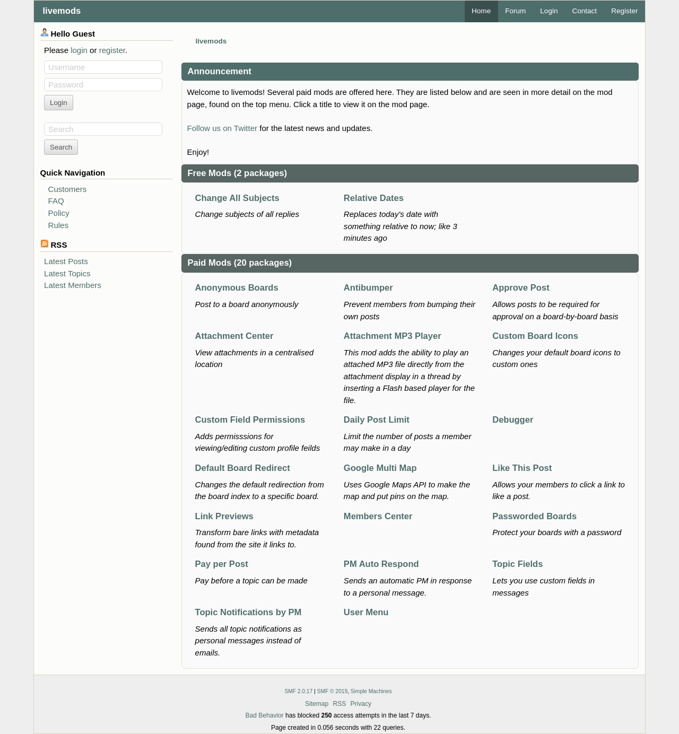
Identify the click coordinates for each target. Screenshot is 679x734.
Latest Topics (67, 273)
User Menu (366, 612)
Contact (584, 11)
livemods (62, 11)
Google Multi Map (380, 468)
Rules (58, 225)
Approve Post (520, 288)
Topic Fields (517, 564)
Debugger (512, 420)
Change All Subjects (237, 198)
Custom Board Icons (535, 336)
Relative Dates (374, 198)
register (112, 50)
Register (624, 11)
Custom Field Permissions (250, 420)
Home (481, 11)
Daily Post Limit (377, 420)
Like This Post (522, 468)
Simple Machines (371, 691)
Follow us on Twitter (222, 128)
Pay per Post (221, 564)
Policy (58, 212)
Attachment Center (234, 336)
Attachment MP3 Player (392, 336)
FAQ (56, 200)
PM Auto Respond (381, 564)
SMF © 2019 (332, 691)
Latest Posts (66, 261)
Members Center (378, 516)
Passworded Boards (534, 516)
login (79, 50)
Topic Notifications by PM (248, 612)
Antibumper (368, 288)
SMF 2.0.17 (298, 691)
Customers (67, 189)
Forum (515, 11)
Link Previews (224, 516)
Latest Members (72, 285)
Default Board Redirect (242, 468)
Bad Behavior (264, 715)
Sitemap (316, 703)
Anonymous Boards (236, 288)
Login (549, 11)
